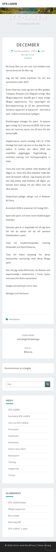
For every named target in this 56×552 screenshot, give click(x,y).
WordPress (30, 545)
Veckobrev (14, 319)
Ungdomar (13, 468)
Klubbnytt (13, 435)
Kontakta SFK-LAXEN (19, 416)
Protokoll (13, 429)
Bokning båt (14, 522)
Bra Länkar (13, 515)
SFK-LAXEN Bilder (17, 502)
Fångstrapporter (16, 509)
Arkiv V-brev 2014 (17, 448)
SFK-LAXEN (9, 3)
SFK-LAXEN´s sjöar (18, 528)
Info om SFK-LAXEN (18, 422)
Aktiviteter (13, 455)
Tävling (12, 462)
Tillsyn (11, 475)
